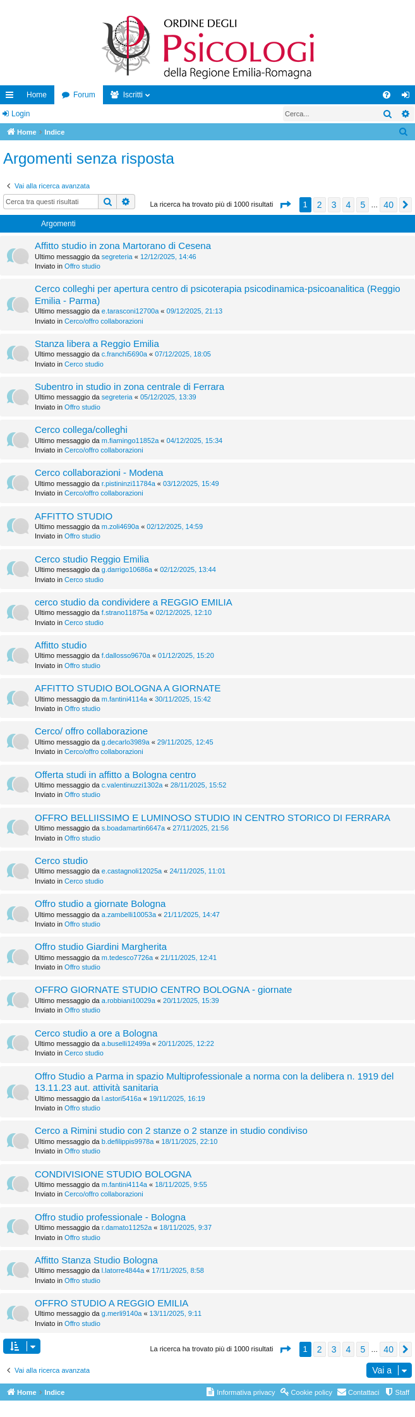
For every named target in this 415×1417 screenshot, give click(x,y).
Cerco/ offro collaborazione (91, 731)
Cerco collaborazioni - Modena (99, 472)
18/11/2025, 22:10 (190, 1141)
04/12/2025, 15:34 (195, 440)
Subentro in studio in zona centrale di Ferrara (129, 386)
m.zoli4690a (120, 526)
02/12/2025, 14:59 (175, 526)
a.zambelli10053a (129, 914)
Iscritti (133, 94)
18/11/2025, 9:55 (181, 1184)
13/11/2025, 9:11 (176, 1313)
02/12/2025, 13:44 (188, 569)
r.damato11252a (127, 1227)
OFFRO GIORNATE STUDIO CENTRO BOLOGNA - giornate (163, 989)
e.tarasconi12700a (130, 311)
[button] (284, 204)
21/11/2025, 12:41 (188, 957)
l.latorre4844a (123, 1270)
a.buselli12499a (126, 1043)
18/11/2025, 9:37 (186, 1227)
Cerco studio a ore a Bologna (96, 1033)
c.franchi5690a (124, 354)
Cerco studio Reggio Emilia (92, 559)
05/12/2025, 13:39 (168, 397)
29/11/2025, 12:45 (185, 742)
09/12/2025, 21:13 (195, 311)
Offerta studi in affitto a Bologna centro (115, 774)
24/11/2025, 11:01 (197, 871)
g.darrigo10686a (127, 569)
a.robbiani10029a (128, 1000)
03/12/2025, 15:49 (191, 483)
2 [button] (319, 205)
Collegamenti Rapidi (12, 97)
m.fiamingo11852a (130, 440)
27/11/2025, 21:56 (200, 828)
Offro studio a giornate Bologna (100, 903)
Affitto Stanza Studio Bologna (96, 1260)
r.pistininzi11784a (128, 483)
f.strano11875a (125, 612)
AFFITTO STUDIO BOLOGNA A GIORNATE (128, 688)
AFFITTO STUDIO (73, 516)
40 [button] (388, 205)
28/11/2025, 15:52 (199, 785)
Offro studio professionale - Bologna (110, 1217)
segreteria (117, 256)
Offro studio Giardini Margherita (101, 946)
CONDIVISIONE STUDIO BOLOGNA (113, 1174)
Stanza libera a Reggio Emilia (97, 343)
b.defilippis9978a (128, 1141)
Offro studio (82, 266)
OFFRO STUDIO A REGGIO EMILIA (111, 1303)
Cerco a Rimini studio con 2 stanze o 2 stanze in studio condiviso (171, 1130)
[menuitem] (386, 94)
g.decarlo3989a (126, 742)
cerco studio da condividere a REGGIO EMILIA (133, 602)
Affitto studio (61, 645)
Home (37, 94)
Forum (84, 94)
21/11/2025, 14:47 (192, 914)
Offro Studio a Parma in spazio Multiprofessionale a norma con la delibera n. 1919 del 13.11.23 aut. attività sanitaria (214, 1082)
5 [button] (362, 205)
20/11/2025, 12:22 (186, 1043)
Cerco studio (84, 364)
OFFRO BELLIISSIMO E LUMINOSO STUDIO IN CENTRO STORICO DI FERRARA (212, 817)
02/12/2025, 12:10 (183, 612)
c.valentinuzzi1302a (132, 785)
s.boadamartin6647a (133, 828)
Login (20, 113)
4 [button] (348, 205)
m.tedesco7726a (127, 957)
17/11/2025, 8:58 (178, 1270)
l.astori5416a (121, 1098)
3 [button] (334, 205)
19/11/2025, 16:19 (177, 1098)
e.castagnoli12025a (132, 871)
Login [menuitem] (408, 97)
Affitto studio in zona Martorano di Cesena (123, 245)
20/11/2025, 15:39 (191, 1000)
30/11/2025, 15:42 (183, 699)
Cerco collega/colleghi (81, 429)
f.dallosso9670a (126, 655)
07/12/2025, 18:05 (183, 354)
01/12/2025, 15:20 (186, 655)
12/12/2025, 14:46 (168, 256)
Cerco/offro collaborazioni (103, 321)
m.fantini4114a (124, 699)
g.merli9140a (122, 1313)
